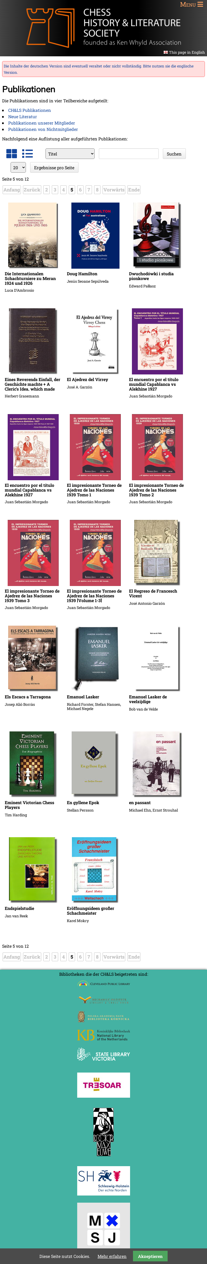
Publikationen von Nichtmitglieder (43, 129)
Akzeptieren (150, 1256)
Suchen (174, 154)
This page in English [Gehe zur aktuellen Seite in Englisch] (187, 52)
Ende (134, 189)
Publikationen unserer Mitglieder (41, 123)
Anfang (11, 189)
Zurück (32, 189)
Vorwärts (114, 189)
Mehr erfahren (112, 1256)
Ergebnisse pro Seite (54, 167)
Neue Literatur (22, 116)
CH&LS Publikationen (29, 110)
